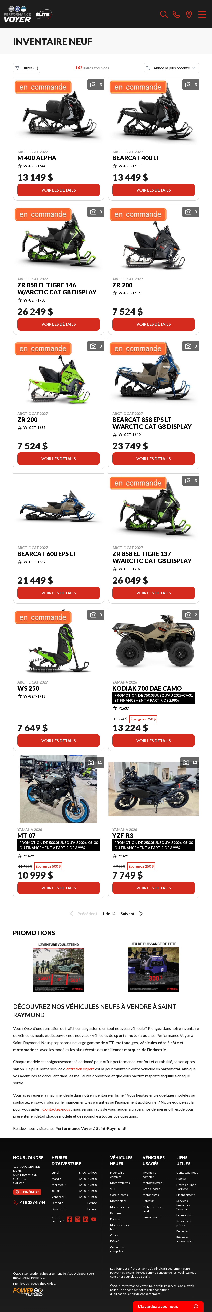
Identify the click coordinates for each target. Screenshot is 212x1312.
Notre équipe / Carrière (186, 1187)
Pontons (116, 1219)
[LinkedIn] (86, 1219)
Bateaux (115, 1213)
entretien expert (80, 1068)
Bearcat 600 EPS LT (47, 553)
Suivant (132, 914)
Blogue (181, 1179)
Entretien (182, 1231)
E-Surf (114, 1241)
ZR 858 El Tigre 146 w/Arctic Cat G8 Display (57, 289)
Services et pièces (183, 1223)
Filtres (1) (26, 68)
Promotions (184, 1215)
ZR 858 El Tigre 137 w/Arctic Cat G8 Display (152, 557)
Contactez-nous (56, 1109)
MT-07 (26, 835)
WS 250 (28, 688)
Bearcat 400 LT (136, 157)
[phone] (176, 14)
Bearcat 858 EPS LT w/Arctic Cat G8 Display (152, 423)
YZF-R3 (122, 835)
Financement (152, 1217)
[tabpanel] (74, 1191)
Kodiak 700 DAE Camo (147, 688)
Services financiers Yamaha (183, 1205)
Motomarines (119, 1207)
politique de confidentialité (128, 1290)
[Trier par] (171, 68)
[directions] (189, 14)
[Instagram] (78, 1219)
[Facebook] (69, 1219)
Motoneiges (118, 1201)
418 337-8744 (29, 1202)
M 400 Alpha (36, 157)
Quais (114, 1235)
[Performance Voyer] (29, 14)
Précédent (82, 914)
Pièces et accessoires (184, 1239)
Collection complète (117, 1249)
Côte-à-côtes (119, 1195)
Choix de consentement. (144, 1294)
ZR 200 (122, 285)
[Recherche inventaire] (164, 14)
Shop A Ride (47, 1284)
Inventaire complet (117, 1175)
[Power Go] (57, 1292)
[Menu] (202, 14)
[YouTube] (94, 1219)
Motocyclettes (120, 1183)
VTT (113, 1189)
